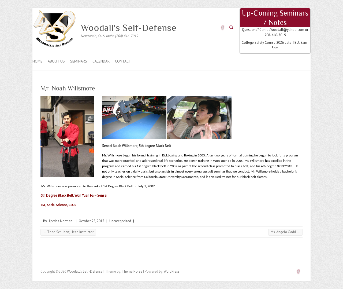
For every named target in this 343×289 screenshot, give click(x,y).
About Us (56, 61)
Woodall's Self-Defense (128, 27)
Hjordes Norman (60, 221)
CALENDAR (101, 61)
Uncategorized (120, 221)
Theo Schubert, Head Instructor (68, 232)
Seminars (78, 61)
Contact (123, 61)
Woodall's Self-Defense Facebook (223, 28)
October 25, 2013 (91, 221)
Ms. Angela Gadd (285, 232)
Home (37, 61)
